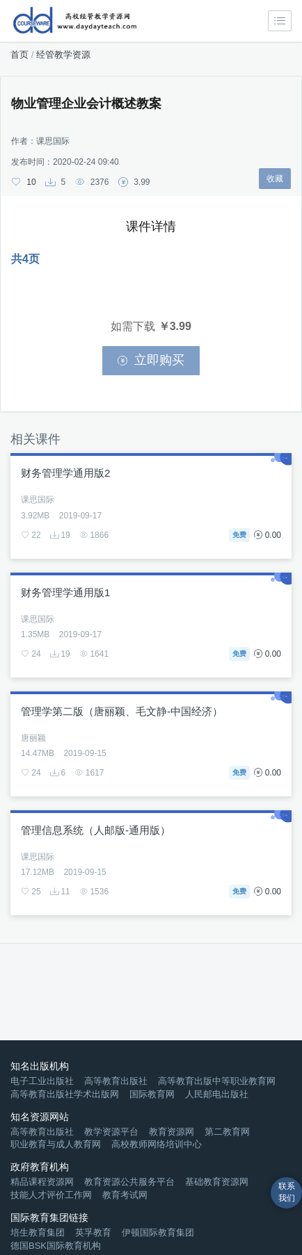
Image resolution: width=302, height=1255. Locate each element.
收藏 (275, 178)
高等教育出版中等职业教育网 (217, 1081)
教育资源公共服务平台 (129, 1181)
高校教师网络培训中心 (156, 1144)
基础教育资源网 (216, 1181)
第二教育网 (227, 1131)
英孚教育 (93, 1232)
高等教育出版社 (116, 1081)
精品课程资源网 (42, 1181)
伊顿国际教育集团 (158, 1232)
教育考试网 (125, 1195)
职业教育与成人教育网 (55, 1144)
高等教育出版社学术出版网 (64, 1094)
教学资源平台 (111, 1131)
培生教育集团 (37, 1232)
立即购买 (151, 360)
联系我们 (286, 1192)
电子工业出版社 (42, 1081)
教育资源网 (171, 1131)
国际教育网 (152, 1094)
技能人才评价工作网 (51, 1195)
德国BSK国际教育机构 (55, 1245)
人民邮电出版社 (216, 1094)
